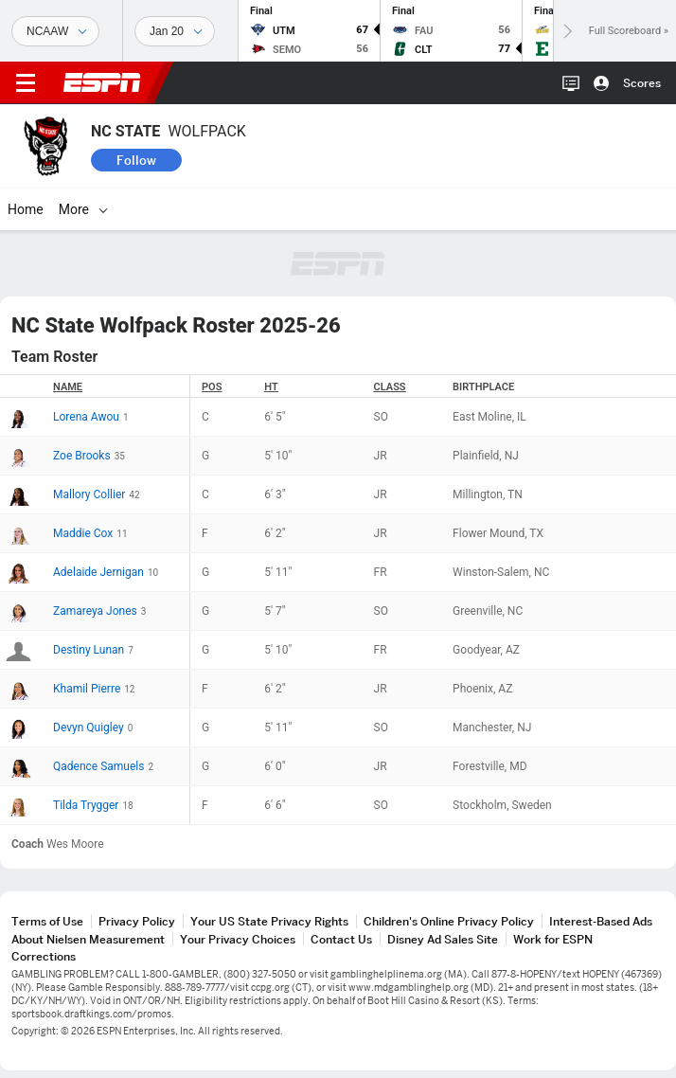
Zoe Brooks (82, 455)
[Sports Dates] (174, 31)
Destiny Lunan (88, 649)
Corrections (43, 956)
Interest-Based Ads (600, 921)
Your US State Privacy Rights (269, 921)
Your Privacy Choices (237, 939)
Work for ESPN (553, 939)
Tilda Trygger (85, 805)
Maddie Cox (83, 533)
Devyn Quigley (88, 727)
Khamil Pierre (86, 688)
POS (212, 387)
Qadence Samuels (98, 766)
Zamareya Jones (95, 611)
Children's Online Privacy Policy (449, 921)
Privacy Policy (136, 921)
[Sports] (55, 31)
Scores (642, 83)
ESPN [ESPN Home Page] (102, 82)
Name (67, 387)
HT (270, 387)
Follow (136, 160)
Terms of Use (47, 921)
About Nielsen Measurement (88, 939)
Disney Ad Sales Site (442, 939)
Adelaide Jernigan (98, 572)
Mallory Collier (89, 494)
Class (390, 387)
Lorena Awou (86, 416)
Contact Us (341, 939)
